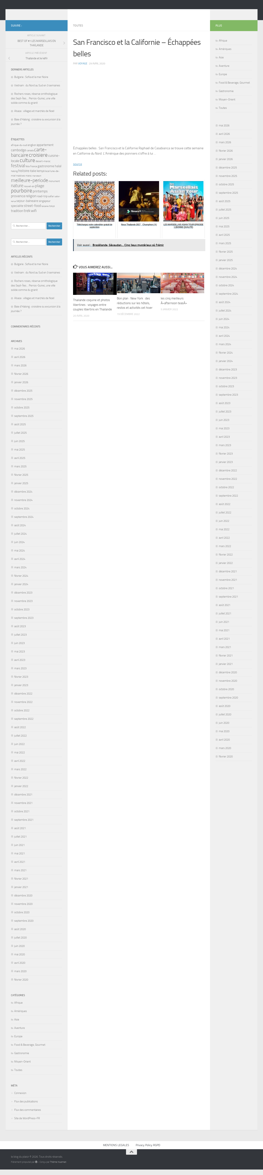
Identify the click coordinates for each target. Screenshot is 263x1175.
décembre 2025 (23, 396)
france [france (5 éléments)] (33, 171)
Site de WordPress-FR (27, 1123)
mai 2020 (19, 960)
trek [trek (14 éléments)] (27, 216)
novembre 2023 (23, 606)
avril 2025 (19, 463)
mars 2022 (20, 774)
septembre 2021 (23, 825)
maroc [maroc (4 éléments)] (29, 181)
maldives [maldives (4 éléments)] (20, 181)
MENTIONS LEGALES (116, 1150)
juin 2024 (19, 547)
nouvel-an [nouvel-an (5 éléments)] (29, 191)
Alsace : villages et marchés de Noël (34, 116)
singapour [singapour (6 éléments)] (44, 206)
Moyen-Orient (22, 1067)
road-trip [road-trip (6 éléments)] (42, 201)
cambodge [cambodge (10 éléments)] (18, 155)
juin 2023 (19, 648)
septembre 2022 (23, 724)
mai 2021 (19, 859)
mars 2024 (20, 573)
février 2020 (21, 985)
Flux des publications (26, 1107)
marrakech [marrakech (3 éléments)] (36, 181)
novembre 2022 (23, 707)
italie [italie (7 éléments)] (33, 176)
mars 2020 (20, 976)
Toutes (78, 31)
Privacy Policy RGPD (148, 1150)
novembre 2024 (23, 505)
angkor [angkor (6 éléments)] (32, 150)
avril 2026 (19, 362)
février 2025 (21, 480)
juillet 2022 (20, 741)
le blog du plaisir (37, 12)
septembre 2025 (23, 421)
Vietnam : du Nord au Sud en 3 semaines (37, 91)
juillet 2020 (20, 943)
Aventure (19, 1033)
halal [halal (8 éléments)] (58, 172)
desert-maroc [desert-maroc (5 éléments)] (43, 166)
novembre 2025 (23, 404)
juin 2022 (19, 749)
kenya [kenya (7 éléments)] (40, 176)
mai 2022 (19, 758)
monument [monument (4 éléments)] (54, 186)
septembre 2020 (23, 926)
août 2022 (20, 732)
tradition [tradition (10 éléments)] (17, 216)
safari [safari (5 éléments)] (51, 201)
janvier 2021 (21, 892)
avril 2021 (19, 867)
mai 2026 (19, 354)
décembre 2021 (23, 800)
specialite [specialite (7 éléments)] (17, 211)
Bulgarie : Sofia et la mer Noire (31, 82)
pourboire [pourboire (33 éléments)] (21, 196)
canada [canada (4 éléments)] (30, 156)
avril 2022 (19, 766)
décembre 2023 (23, 598)
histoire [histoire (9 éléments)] (23, 176)
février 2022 (21, 783)
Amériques (20, 1016)
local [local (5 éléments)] (47, 176)
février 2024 (21, 581)
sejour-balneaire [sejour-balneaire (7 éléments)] (27, 206)
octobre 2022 (21, 716)
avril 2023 (19, 665)
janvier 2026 (21, 387)
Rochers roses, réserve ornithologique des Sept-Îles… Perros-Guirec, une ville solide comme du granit (34, 104)
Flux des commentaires (27, 1115)
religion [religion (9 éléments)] (31, 202)
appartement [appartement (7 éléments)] (45, 150)
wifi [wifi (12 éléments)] (34, 216)
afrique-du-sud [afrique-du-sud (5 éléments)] (19, 150)
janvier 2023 (21, 690)
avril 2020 (19, 968)
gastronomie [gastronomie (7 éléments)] (46, 171)
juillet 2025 (20, 438)
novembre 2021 (23, 808)
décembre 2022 (23, 699)
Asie (16, 1025)
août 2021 (20, 833)
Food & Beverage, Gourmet (29, 1050)
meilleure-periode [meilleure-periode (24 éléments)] (29, 186)
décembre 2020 (23, 901)
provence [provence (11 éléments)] (18, 201)
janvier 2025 (21, 488)
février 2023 (21, 682)
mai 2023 (19, 657)
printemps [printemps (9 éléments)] (40, 197)
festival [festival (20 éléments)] (18, 171)
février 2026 (21, 379)
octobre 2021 (21, 817)
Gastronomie (21, 1058)
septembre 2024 (23, 522)
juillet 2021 (20, 842)
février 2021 (21, 884)
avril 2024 (19, 564)
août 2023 (20, 631)
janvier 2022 (21, 791)
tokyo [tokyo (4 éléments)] (52, 211)
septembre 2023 (23, 623)
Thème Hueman (58, 1167)
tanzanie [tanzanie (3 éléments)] (45, 212)
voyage (82, 69)
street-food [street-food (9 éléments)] (32, 211)
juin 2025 (19, 446)
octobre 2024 (21, 514)
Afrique (18, 1008)
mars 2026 (20, 371)
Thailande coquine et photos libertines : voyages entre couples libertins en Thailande (92, 310)
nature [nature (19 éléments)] (17, 191)
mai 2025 (19, 455)
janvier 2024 (21, 589)
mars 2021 (20, 875)
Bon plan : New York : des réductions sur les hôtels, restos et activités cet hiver (135, 308)
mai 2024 (19, 556)
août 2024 (20, 530)
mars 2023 (20, 673)
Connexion (20, 1098)
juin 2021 (19, 850)
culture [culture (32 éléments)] (27, 166)
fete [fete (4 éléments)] (28, 171)
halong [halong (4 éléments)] (14, 176)
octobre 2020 (21, 917)
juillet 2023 (20, 640)
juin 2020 (19, 951)
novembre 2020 (23, 909)
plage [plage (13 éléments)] (39, 191)
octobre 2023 (21, 615)
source (77, 170)
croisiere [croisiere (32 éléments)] (38, 160)
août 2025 (20, 429)
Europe (18, 1041)
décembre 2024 (23, 497)
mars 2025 (20, 472)
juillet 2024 (20, 539)
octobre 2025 (21, 413)
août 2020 (20, 934)
